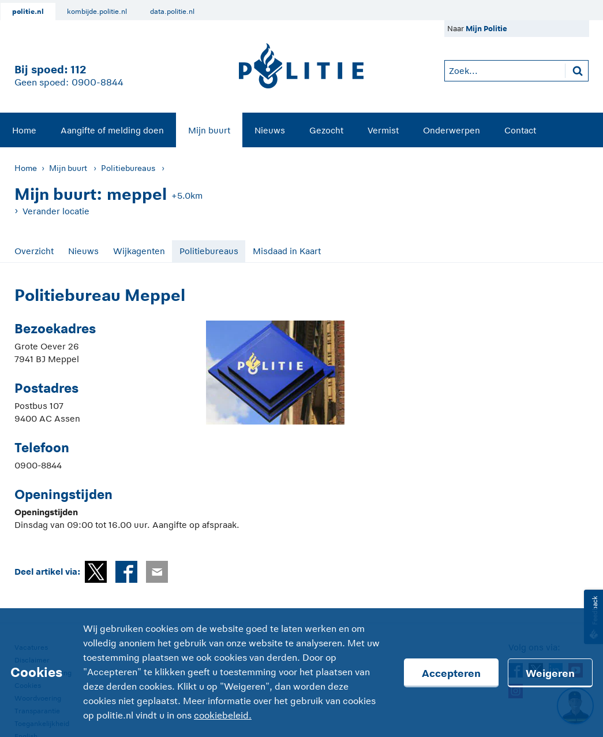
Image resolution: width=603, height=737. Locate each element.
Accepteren (451, 673)
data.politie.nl (172, 11)
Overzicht (34, 250)
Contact (520, 130)
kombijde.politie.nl (97, 11)
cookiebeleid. (223, 715)
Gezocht (326, 130)
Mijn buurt (209, 130)
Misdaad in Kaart (287, 250)
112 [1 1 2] (78, 69)
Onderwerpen (451, 130)
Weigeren (550, 673)
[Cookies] (301, 672)
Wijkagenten (139, 250)
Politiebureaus (128, 168)
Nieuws (269, 130)
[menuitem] (24, 130)
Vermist (383, 130)
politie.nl (28, 11)
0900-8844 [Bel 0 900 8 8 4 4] (97, 82)
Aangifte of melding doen (112, 130)
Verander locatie (56, 211)
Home (24, 130)
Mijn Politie (486, 29)
